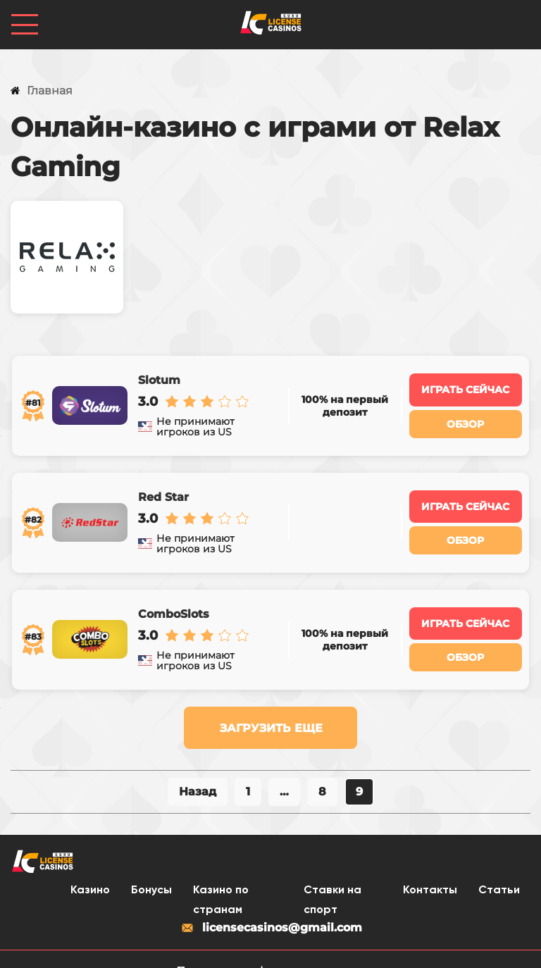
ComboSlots (173, 593)
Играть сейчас (467, 386)
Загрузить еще (271, 702)
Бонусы (151, 865)
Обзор (466, 419)
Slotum (158, 376)
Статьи (499, 865)
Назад (197, 766)
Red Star (162, 484)
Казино (90, 865)
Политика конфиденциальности (271, 946)
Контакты (430, 865)
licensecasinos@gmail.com (271, 903)
